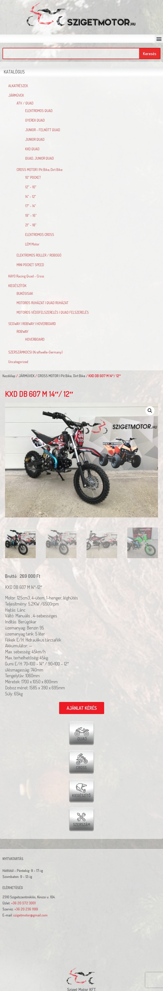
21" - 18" (30, 225)
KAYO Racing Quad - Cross (26, 276)
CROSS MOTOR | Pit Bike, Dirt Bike (39, 169)
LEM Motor (32, 244)
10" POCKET (33, 177)
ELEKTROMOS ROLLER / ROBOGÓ (39, 255)
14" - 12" (30, 196)
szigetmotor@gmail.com (30, 915)
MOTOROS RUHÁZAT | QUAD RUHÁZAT (42, 303)
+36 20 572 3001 (23, 903)
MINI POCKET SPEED (30, 265)
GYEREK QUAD (35, 120)
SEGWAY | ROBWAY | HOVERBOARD (32, 324)
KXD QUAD (32, 149)
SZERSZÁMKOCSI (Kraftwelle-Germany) (35, 352)
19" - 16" (31, 215)
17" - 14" (30, 206)
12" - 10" (30, 187)
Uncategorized (18, 362)
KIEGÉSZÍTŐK (17, 286)
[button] (159, 38)
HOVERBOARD (35, 339)
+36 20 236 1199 (26, 909)
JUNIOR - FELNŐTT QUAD (42, 130)
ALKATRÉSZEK (18, 86)
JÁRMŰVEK (16, 95)
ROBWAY (22, 331)
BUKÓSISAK (25, 293)
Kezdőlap (9, 376)
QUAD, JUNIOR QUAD (39, 158)
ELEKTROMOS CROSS (39, 234)
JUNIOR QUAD (35, 139)
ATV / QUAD (25, 103)
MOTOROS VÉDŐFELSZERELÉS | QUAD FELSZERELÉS (53, 312)
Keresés (149, 53)
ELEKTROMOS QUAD (39, 111)
